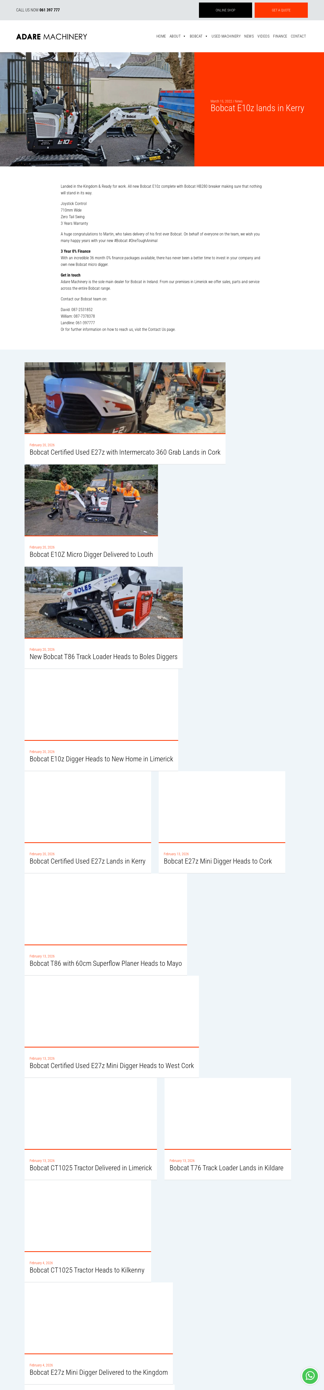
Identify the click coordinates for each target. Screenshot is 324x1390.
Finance (280, 36)
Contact (298, 36)
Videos (263, 36)
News (249, 36)
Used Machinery (226, 36)
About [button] (178, 36)
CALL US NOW (38, 10)
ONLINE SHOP (225, 10)
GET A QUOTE (281, 10)
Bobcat (199, 36)
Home (161, 36)
